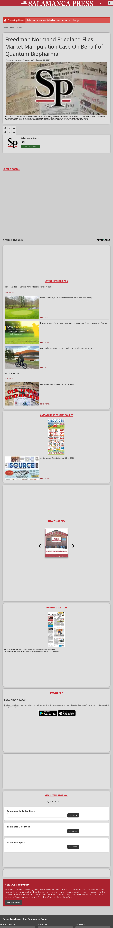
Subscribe (73, 815)
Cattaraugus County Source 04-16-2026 (57, 458)
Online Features (15, 27)
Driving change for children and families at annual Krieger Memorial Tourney (74, 323)
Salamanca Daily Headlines (21, 811)
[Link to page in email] (14, 128)
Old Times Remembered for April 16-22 (57, 384)
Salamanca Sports (16, 842)
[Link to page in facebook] (5, 128)
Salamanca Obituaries (18, 827)
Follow (31, 147)
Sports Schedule (12, 373)
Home (5, 27)
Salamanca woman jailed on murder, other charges (53, 20)
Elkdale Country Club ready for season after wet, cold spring (66, 297)
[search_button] (99, 3)
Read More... (10, 292)
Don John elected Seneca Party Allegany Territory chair (28, 287)
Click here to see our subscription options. (43, 651)
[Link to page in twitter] (9, 128)
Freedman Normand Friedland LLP (20, 60)
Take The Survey (13, 902)
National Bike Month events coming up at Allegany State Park (67, 348)
